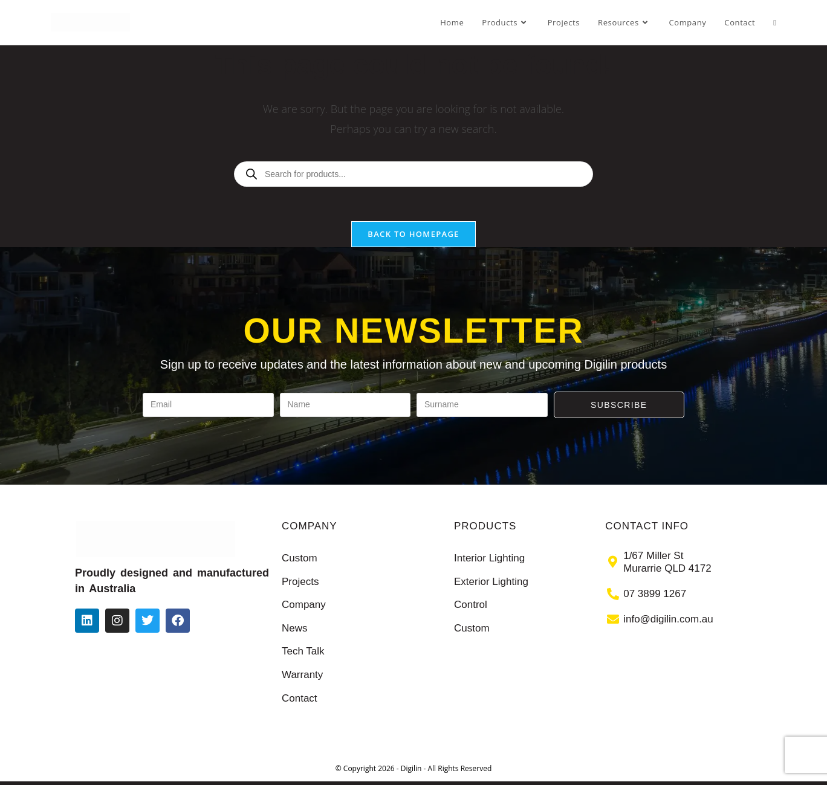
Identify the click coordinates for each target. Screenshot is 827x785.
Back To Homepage (413, 237)
